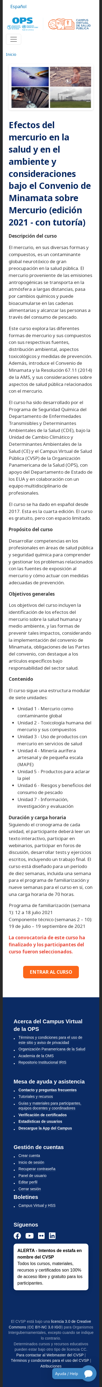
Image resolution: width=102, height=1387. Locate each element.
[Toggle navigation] (13, 39)
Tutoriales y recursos (35, 1097)
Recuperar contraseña (36, 1169)
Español (18, 6)
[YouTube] (29, 1235)
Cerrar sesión (29, 1189)
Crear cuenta (29, 1156)
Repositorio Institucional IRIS (42, 1062)
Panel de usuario (32, 1176)
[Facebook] (17, 1235)
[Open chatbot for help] (70, 1373)
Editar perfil (27, 1182)
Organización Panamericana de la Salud (51, 1049)
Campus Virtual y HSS (36, 1206)
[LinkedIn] (52, 1235)
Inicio (11, 54)
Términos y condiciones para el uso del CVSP (50, 1361)
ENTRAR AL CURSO (51, 972)
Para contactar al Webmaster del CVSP (50, 1355)
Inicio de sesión (31, 1162)
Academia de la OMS (36, 1056)
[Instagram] (41, 1235)
